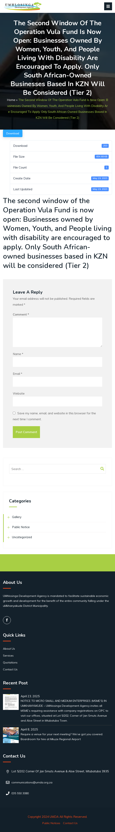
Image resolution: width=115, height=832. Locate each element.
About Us (9, 648)
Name (18, 354)
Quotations (10, 662)
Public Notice (21, 527)
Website (19, 393)
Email (17, 374)
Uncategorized (22, 537)
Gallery (16, 517)
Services (8, 655)
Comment (21, 314)
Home (11, 100)
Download (12, 133)
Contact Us (10, 669)
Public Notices (51, 823)
